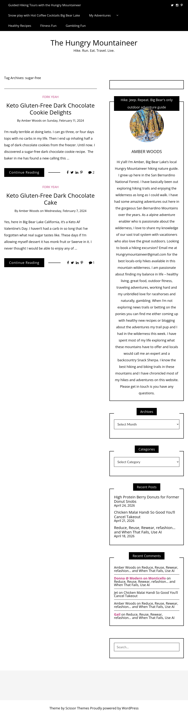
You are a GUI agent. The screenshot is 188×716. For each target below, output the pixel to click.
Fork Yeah (50, 97)
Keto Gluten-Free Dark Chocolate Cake (50, 198)
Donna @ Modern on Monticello (140, 578)
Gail (117, 614)
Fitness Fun (48, 25)
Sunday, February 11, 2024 (65, 120)
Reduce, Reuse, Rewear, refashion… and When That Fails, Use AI (144, 529)
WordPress (130, 708)
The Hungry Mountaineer (94, 43)
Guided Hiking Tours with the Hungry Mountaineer (44, 5)
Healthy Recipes (19, 25)
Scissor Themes (77, 708)
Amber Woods (31, 120)
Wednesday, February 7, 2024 (65, 211)
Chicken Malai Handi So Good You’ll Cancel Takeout (144, 514)
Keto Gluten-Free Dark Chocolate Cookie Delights (50, 108)
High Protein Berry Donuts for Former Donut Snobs (146, 499)
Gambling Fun (76, 25)
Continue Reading (24, 172)
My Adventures (100, 15)
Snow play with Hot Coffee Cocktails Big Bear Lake (44, 15)
